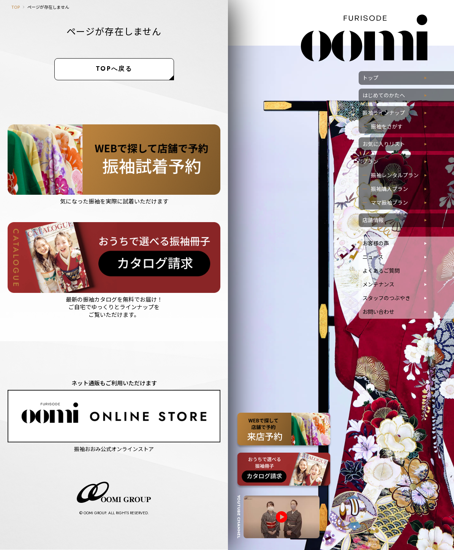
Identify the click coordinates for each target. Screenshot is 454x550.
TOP (15, 7)
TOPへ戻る (114, 68)
